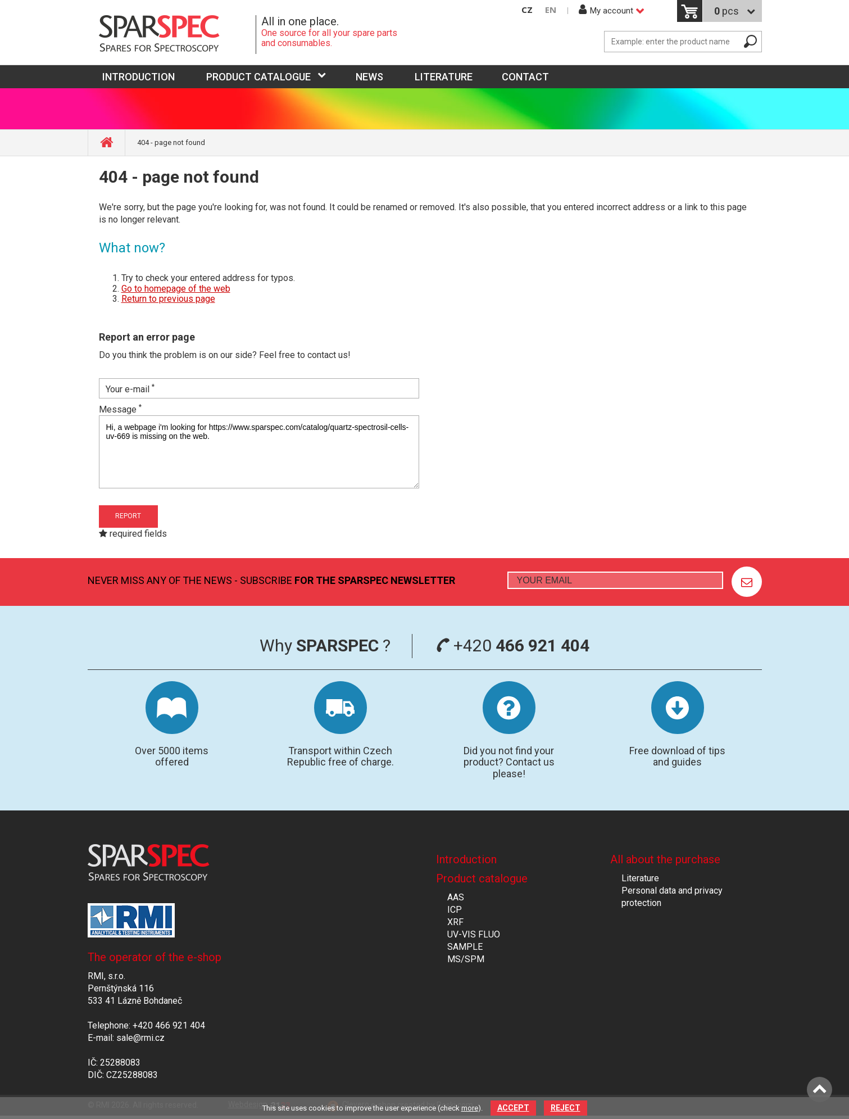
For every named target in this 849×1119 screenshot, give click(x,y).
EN (550, 10)
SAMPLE (465, 946)
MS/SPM (465, 959)
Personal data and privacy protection (672, 896)
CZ (527, 10)
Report (128, 516)
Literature (444, 77)
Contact (525, 77)
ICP (454, 909)
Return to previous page (168, 298)
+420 (512, 645)
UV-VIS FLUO (473, 934)
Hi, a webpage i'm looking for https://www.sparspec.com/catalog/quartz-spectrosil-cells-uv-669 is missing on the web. (259, 451)
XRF (455, 922)
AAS (455, 897)
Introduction (466, 859)
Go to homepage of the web (175, 288)
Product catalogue (258, 77)
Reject (565, 1107)
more (469, 1108)
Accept (513, 1107)
